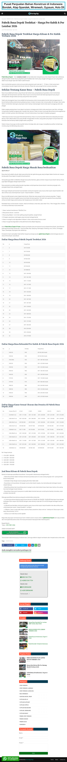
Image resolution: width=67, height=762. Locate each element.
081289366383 (25, 587)
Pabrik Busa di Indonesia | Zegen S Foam (37, 673)
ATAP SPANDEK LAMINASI (26, 688)
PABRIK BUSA (10, 19)
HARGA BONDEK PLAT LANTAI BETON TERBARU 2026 (36, 658)
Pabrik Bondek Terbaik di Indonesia (38, 644)
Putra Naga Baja (29, 759)
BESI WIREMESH (24, 693)
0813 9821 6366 (10, 525)
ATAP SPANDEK (24, 685)
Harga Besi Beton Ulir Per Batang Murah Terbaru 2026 (37, 666)
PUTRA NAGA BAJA (7, 29)
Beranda (4, 19)
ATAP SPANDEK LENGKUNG (27, 691)
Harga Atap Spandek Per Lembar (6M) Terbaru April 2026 (38, 623)
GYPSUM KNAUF (24, 713)
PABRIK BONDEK (24, 719)
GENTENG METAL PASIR (26, 696)
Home (52, 759)
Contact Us (62, 759)
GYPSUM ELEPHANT (25, 702)
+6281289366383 (26, 590)
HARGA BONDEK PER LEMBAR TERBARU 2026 (37, 630)
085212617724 (25, 577)
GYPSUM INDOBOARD (25, 707)
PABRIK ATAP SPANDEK (25, 716)
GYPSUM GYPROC (24, 705)
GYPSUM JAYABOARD (25, 710)
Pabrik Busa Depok (7, 77)
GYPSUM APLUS (24, 699)
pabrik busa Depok (44, 234)
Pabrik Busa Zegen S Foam (12, 226)
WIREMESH (22, 724)
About (56, 759)
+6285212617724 (26, 580)
